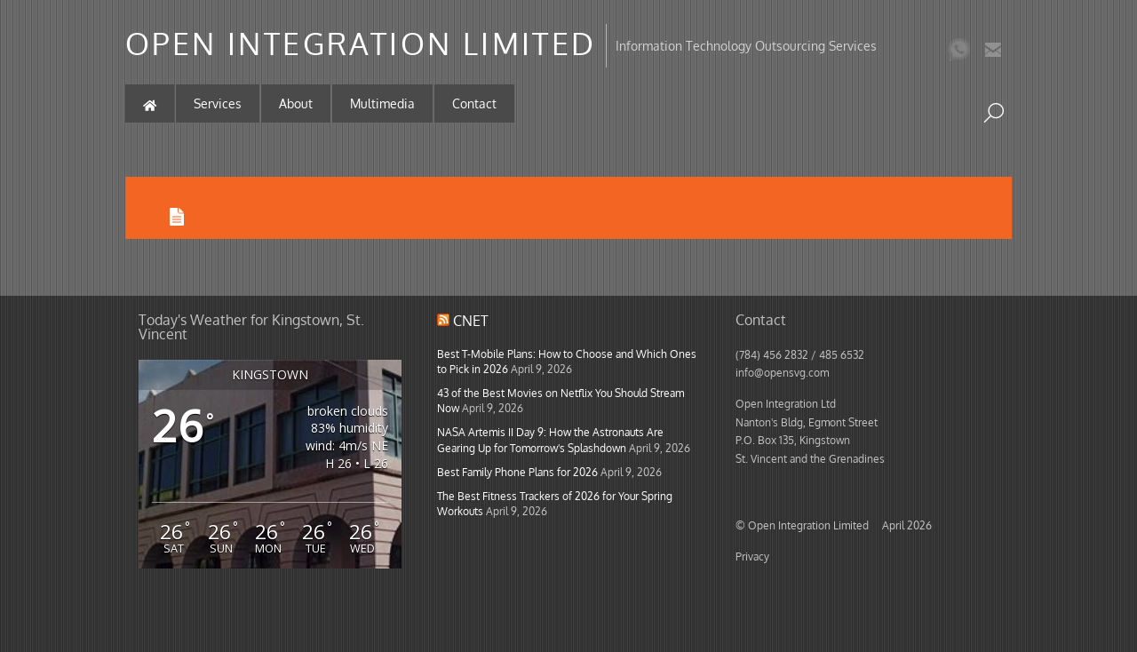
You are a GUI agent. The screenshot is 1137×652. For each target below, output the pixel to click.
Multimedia (382, 103)
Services (218, 103)
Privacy (752, 556)
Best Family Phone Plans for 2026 (517, 472)
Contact (474, 103)
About (296, 103)
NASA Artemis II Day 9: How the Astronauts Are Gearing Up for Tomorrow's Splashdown (550, 439)
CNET (471, 321)
